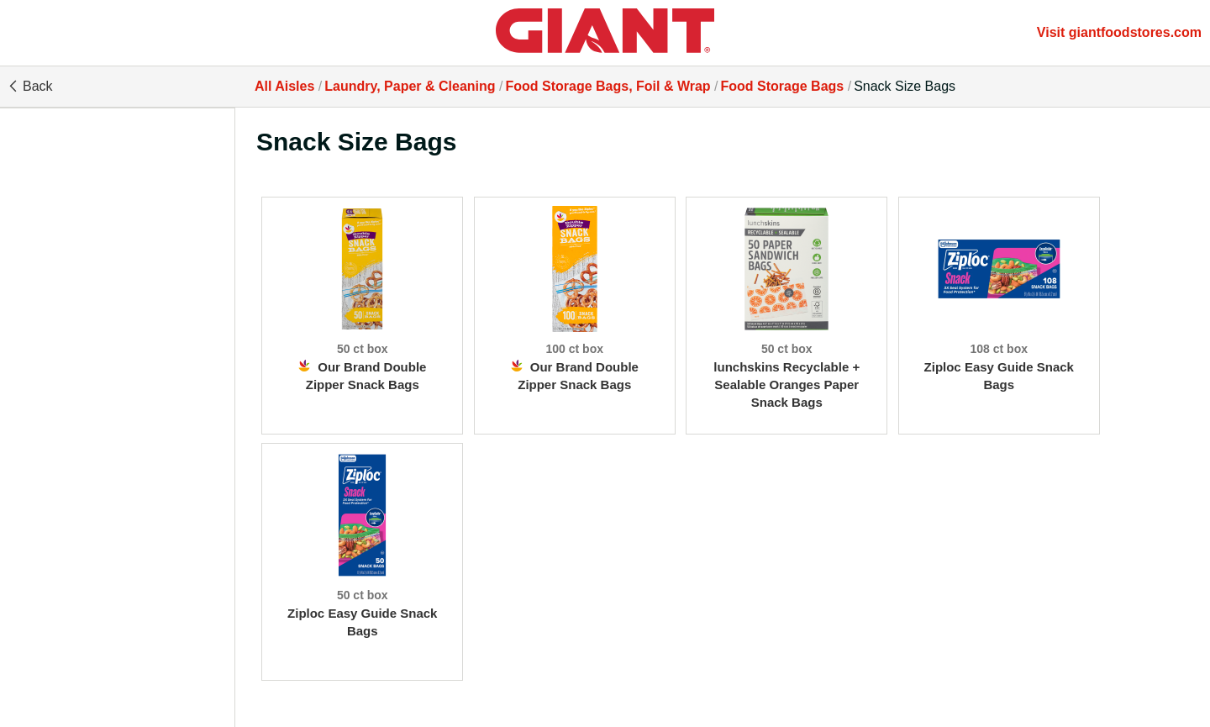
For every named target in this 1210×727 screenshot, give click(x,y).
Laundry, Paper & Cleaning (409, 86)
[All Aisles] (605, 32)
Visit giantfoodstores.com (1119, 32)
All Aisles (284, 86)
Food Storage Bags (782, 86)
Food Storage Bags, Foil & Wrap (607, 86)
